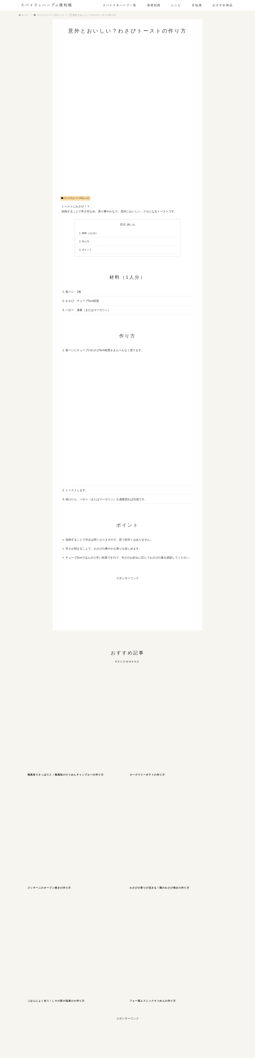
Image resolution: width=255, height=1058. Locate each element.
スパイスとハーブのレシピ (75, 198)
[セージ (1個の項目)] (89, 956)
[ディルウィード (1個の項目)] (140, 949)
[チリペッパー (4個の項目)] (140, 934)
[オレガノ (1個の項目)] (38, 949)
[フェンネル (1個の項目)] (115, 949)
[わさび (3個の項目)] (216, 934)
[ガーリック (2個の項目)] (166, 942)
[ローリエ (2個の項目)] (191, 942)
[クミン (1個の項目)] (216, 942)
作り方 (85, 241)
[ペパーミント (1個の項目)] (64, 956)
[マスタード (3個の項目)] (38, 942)
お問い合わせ (113, 1041)
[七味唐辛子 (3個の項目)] (166, 934)
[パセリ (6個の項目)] (89, 934)
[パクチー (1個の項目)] (166, 949)
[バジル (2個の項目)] (115, 942)
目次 (123, 224)
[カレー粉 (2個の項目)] (140, 942)
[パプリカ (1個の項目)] (216, 949)
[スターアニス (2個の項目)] (64, 942)
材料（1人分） (90, 233)
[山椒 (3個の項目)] (191, 934)
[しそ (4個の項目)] (115, 934)
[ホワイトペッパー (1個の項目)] (64, 949)
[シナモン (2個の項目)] (89, 942)
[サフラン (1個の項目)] (115, 956)
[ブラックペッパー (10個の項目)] (38, 934)
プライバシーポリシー (137, 1041)
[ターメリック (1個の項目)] (89, 949)
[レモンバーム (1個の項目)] (38, 956)
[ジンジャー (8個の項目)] (64, 934)
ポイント (87, 249)
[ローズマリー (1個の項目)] (191, 949)
